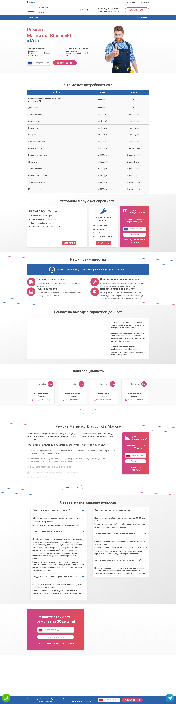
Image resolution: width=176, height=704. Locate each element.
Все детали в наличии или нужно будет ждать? (58, 576)
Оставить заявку (137, 10)
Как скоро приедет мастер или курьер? (120, 510)
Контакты (145, 2)
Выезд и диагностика (43, 210)
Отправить (134, 235)
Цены (117, 2)
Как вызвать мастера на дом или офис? (58, 510)
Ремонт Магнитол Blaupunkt (103, 219)
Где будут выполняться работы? (58, 531)
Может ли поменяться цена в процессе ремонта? (120, 560)
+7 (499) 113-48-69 (108, 8)
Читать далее (72, 487)
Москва (32, 2)
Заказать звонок (65, 62)
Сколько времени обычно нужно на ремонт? (120, 533)
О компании (130, 2)
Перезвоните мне (56, 637)
